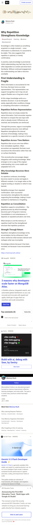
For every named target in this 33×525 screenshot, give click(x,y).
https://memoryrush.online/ (10, 253)
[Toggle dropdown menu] (30, 258)
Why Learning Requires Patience (16, 413)
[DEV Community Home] (7, 2)
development (6, 42)
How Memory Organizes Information (16, 421)
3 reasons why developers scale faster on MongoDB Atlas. (15, 283)
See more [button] (17, 367)
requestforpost (7, 39)
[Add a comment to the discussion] (18, 319)
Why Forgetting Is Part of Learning (16, 429)
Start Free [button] (6, 304)
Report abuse (22, 325)
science (23, 39)
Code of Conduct (11, 325)
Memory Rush (10, 21)
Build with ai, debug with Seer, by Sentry (14, 361)
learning (16, 39)
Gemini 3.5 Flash (6, 465)
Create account (26, 2)
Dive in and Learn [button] (16, 515)
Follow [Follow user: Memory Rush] (16, 383)
